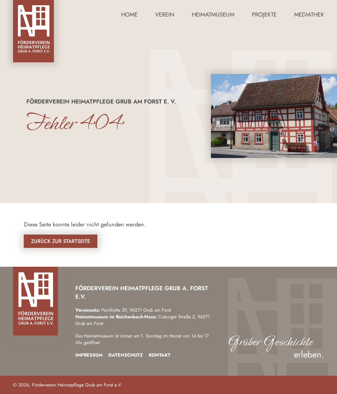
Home (129, 14)
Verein (164, 14)
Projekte (264, 14)
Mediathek (309, 14)
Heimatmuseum (213, 14)
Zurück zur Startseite (60, 241)
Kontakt (159, 355)
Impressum (89, 355)
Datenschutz (125, 355)
